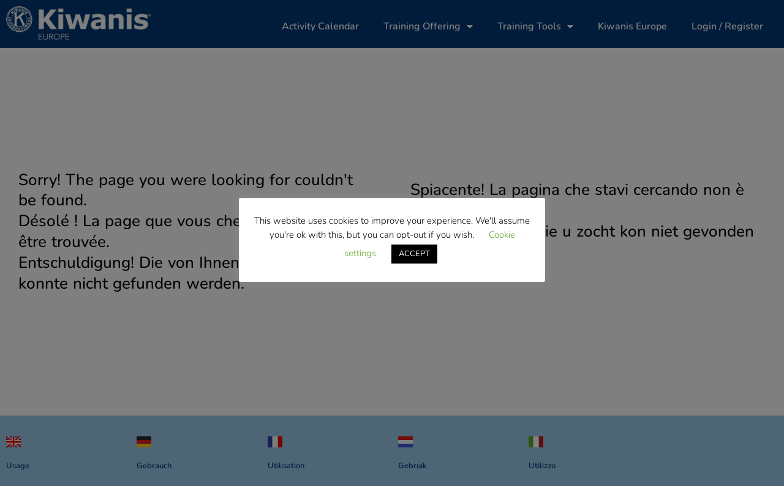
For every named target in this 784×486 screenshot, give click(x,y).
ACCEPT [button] (414, 253)
